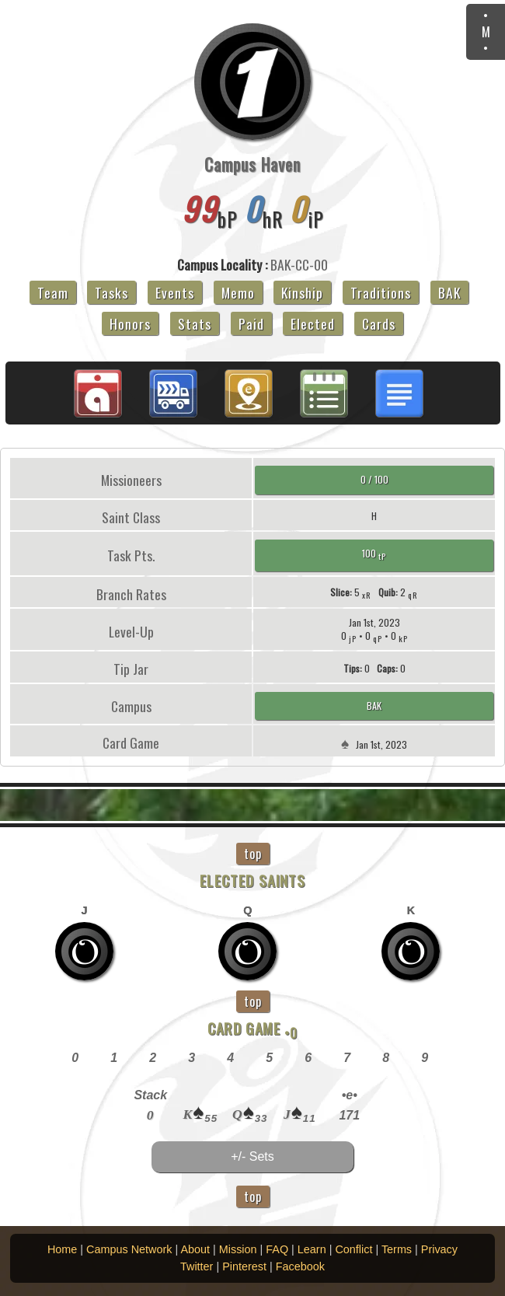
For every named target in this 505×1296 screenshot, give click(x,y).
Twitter (196, 1266)
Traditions (380, 292)
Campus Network (129, 1249)
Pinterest (244, 1266)
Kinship (302, 292)
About (195, 1249)
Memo (238, 292)
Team (52, 292)
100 (374, 554)
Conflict (353, 1249)
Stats (194, 323)
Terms (396, 1249)
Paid (251, 323)
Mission (238, 1249)
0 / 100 (374, 479)
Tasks (111, 292)
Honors (130, 323)
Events (174, 292)
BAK (449, 292)
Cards (378, 323)
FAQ (277, 1249)
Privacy (439, 1249)
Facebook (300, 1266)
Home (62, 1249)
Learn (312, 1249)
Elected (313, 323)
